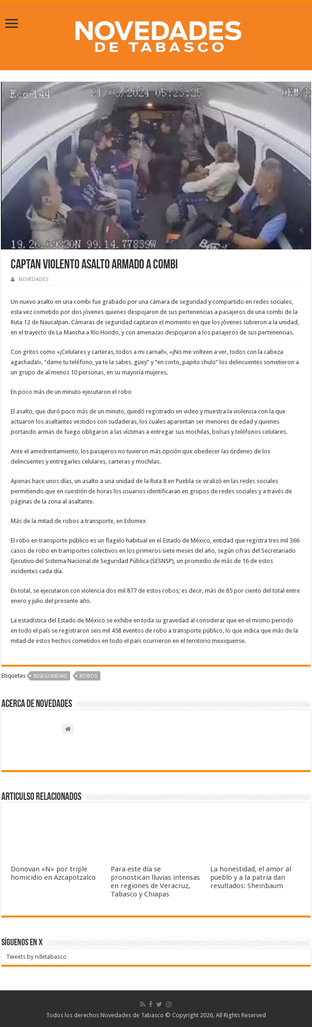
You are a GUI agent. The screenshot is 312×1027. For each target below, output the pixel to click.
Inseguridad (50, 676)
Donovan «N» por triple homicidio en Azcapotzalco (53, 873)
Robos (88, 676)
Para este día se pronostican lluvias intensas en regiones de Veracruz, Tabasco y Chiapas (155, 881)
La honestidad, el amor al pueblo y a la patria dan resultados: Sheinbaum (250, 877)
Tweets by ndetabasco (36, 956)
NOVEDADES (33, 279)
